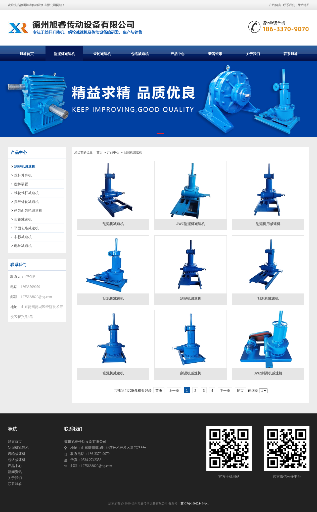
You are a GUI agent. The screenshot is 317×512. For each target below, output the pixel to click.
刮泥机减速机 (64, 54)
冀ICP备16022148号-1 (194, 503)
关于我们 (253, 54)
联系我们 (289, 5)
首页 (100, 152)
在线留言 (275, 5)
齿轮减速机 (102, 54)
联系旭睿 (291, 54)
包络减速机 (140, 54)
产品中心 (177, 54)
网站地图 (303, 5)
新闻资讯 (215, 54)
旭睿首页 (27, 54)
